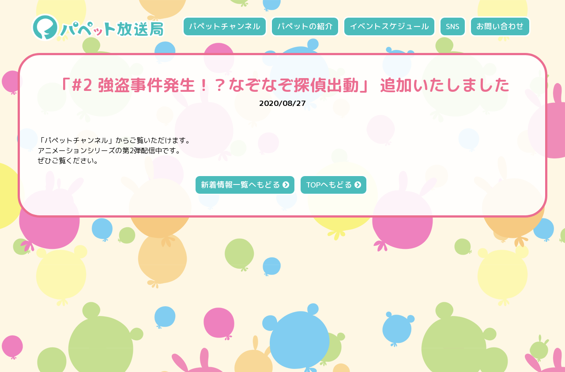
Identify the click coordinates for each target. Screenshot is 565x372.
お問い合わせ (500, 26)
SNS (453, 26)
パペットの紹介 (305, 26)
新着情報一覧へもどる (245, 184)
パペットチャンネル (224, 26)
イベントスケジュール (389, 26)
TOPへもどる (333, 184)
